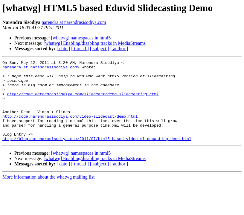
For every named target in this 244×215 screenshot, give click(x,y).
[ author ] (119, 48)
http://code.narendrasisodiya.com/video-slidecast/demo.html (70, 127)
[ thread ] (80, 48)
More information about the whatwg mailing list (48, 193)
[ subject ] (99, 48)
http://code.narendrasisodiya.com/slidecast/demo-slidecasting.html (83, 101)
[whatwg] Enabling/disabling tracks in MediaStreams (95, 43)
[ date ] (63, 48)
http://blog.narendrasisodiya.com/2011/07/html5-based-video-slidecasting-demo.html (96, 154)
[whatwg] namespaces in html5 (81, 37)
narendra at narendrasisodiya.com (74, 22)
